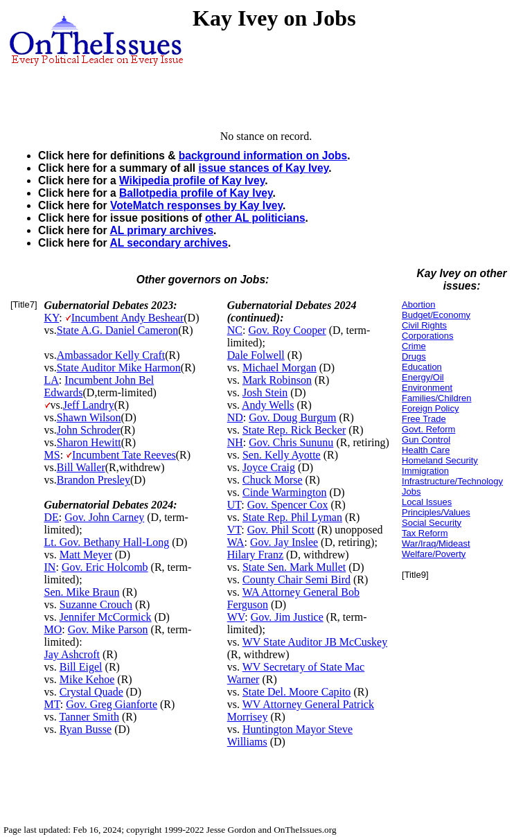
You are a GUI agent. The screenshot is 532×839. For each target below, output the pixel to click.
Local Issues (427, 502)
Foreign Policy (430, 408)
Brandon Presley (93, 480)
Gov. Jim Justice (287, 617)
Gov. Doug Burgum (292, 417)
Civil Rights (424, 325)
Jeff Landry (88, 405)
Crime (414, 346)
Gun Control (426, 439)
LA (51, 380)
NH (235, 442)
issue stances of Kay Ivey (263, 168)
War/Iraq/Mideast (436, 543)
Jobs (411, 491)
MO (53, 629)
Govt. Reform (428, 429)
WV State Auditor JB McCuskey (314, 642)
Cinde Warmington (284, 492)
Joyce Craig (268, 467)
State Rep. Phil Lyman (292, 517)
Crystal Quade (91, 692)
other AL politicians (255, 218)
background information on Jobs (263, 155)
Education (422, 367)
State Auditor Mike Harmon (119, 367)
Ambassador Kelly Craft (111, 355)
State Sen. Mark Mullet (294, 567)
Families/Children (436, 398)
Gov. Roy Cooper (287, 330)
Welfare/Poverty (434, 554)
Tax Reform (424, 533)
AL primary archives (161, 230)
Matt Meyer (86, 554)
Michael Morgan (279, 367)
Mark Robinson (277, 380)
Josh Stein (264, 392)
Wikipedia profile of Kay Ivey (192, 180)
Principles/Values (436, 512)
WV (236, 617)
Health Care (426, 450)
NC (234, 330)
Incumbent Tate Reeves (124, 455)
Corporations (427, 335)
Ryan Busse (86, 729)
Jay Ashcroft (72, 654)
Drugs (414, 356)
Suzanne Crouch (96, 604)
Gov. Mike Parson (108, 629)
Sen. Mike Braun (82, 592)
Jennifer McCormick (106, 617)
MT (52, 704)
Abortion (418, 304)
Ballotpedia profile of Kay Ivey (196, 193)
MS (52, 455)
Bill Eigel (81, 667)
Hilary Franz (255, 554)
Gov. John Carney (104, 517)
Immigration (425, 471)
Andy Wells (268, 405)
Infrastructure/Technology (452, 481)
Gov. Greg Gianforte (111, 704)
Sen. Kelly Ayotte (281, 455)
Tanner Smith (88, 717)
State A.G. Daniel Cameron (118, 330)
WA (236, 542)
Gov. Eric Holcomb (105, 567)
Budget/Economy (436, 315)
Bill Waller (81, 467)
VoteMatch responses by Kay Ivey (196, 205)
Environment (427, 387)
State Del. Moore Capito (296, 692)
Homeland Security (440, 460)
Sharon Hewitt (89, 442)
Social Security (431, 523)
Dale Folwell (256, 355)
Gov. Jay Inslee (284, 542)
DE (51, 517)
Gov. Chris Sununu (291, 442)
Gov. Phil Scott (280, 530)
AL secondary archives (168, 243)
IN (50, 567)
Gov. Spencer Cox (287, 505)
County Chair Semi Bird (296, 579)
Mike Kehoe (87, 679)
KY (52, 318)
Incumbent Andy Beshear (127, 318)
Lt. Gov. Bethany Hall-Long (107, 542)
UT (234, 505)
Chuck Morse (272, 480)
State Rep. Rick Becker (294, 430)
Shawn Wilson (89, 417)
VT (234, 530)
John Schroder (89, 430)
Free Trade (424, 419)
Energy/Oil (423, 377)
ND (235, 417)
